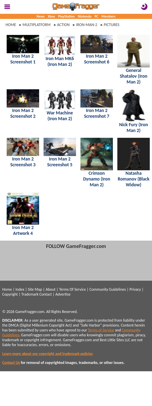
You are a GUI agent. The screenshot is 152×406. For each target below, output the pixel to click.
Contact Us (11, 362)
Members (108, 16)
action (63, 24)
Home (11, 24)
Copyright (10, 294)
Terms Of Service (72, 289)
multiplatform (36, 24)
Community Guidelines (107, 289)
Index (20, 289)
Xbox (51, 16)
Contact (45, 294)
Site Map (35, 289)
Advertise (62, 294)
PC (96, 16)
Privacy (135, 289)
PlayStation (66, 16)
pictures (112, 24)
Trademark (29, 294)
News (40, 16)
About (50, 289)
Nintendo (85, 16)
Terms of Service (101, 330)
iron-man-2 (86, 24)
